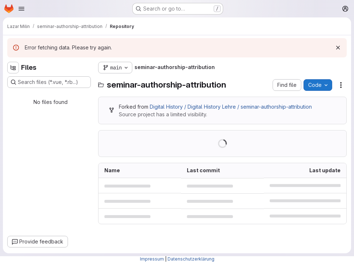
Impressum (152, 259)
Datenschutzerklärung (191, 259)
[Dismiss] (338, 47)
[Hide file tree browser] (13, 67)
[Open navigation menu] (21, 9)
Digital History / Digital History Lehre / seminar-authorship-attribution (231, 107)
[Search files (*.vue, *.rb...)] (49, 82)
